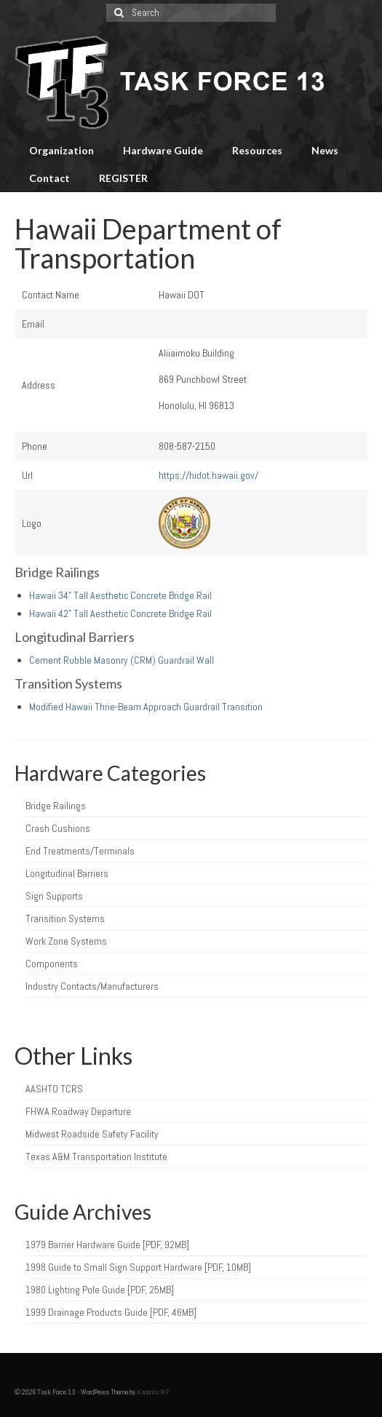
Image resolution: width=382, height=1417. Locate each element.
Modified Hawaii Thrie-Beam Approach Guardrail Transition (146, 706)
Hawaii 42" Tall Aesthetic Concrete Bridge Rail (120, 613)
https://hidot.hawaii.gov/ (208, 475)
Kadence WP (153, 1392)
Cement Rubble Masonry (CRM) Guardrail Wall (121, 660)
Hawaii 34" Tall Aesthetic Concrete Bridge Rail (120, 595)
